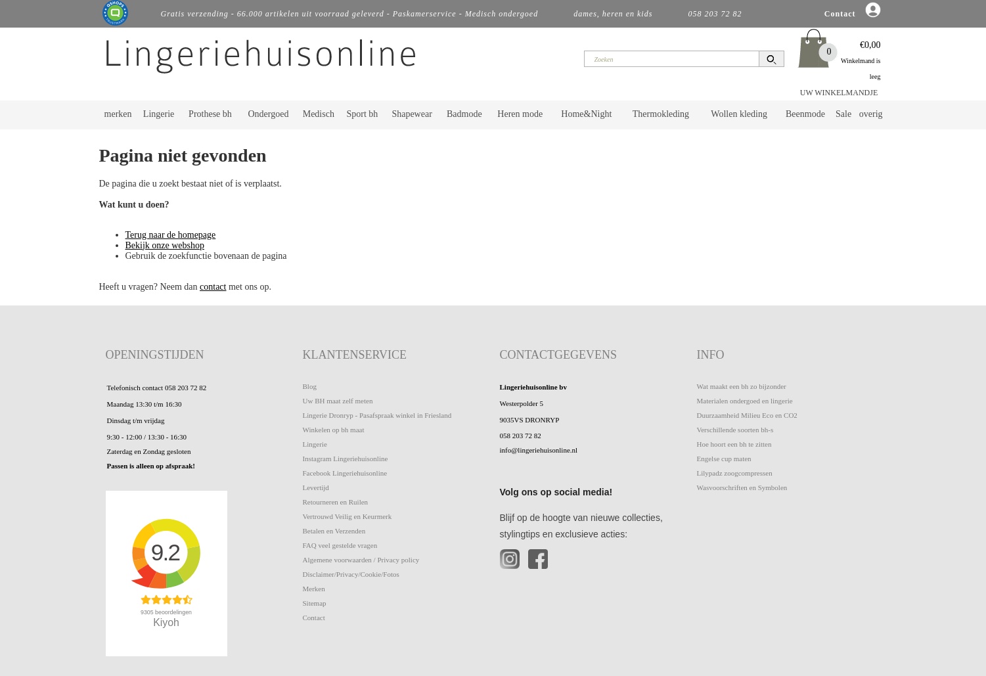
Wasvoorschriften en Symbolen (742, 487)
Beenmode (805, 114)
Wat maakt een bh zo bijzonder (741, 386)
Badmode (464, 114)
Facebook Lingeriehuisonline (345, 473)
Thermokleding (661, 114)
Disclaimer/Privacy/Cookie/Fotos (351, 574)
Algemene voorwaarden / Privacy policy (361, 560)
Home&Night (586, 114)
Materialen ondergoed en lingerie (745, 401)
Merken (314, 589)
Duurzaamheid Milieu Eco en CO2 (747, 415)
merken (118, 114)
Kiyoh (166, 622)
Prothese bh (210, 114)
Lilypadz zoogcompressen (735, 473)
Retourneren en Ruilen (336, 502)
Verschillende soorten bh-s (735, 430)
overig (871, 114)
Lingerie (158, 114)
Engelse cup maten (724, 458)
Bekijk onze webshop (165, 245)
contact (213, 287)
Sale (843, 114)
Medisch (318, 114)
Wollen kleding (739, 114)
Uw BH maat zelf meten (338, 401)
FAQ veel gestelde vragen (340, 545)
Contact (314, 617)
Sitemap (314, 603)
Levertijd (316, 487)
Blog (310, 386)
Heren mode (520, 114)
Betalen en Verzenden (334, 531)
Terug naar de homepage (170, 235)
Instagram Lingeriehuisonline (345, 458)
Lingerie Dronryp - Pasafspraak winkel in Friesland (377, 415)
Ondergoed (268, 114)
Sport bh (362, 114)
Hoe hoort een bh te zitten (734, 444)
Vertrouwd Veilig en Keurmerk (347, 516)
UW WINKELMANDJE (839, 92)
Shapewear (412, 114)
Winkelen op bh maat (334, 430)
